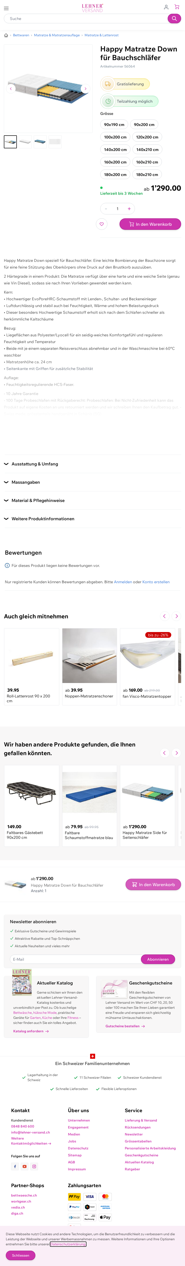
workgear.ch (21, 1201)
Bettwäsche (22, 1012)
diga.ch (17, 1213)
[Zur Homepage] (6, 35)
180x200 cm (115, 174)
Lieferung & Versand (141, 1120)
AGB (71, 1162)
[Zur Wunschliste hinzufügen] (101, 224)
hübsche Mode (45, 1012)
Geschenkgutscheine (141, 1155)
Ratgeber (132, 1169)
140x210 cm (147, 149)
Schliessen (20, 1255)
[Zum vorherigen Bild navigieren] (11, 89)
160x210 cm (147, 162)
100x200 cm (115, 137)
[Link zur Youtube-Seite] (25, 1166)
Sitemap (75, 1155)
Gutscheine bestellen (125, 1026)
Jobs (72, 1141)
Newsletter (134, 1134)
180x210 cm (147, 174)
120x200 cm (147, 137)
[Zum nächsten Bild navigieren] (85, 89)
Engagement (78, 1127)
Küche (47, 1017)
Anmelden (123, 581)
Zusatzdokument (19, 438)
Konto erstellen (156, 581)
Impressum (77, 1169)
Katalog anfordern (31, 1031)
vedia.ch (18, 1207)
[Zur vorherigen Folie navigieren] (165, 616)
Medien (74, 1134)
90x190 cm (114, 124)
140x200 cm (115, 149)
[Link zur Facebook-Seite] (16, 1166)
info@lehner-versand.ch (30, 1132)
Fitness (73, 1017)
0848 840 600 (22, 1126)
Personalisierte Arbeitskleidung (150, 1148)
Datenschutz (78, 1148)
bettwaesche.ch (24, 1195)
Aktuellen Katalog (139, 1162)
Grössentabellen (138, 1141)
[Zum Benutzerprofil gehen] (167, 6)
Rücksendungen (138, 1127)
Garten (35, 1017)
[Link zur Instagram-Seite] (34, 1166)
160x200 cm (115, 162)
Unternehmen (79, 1120)
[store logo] (92, 8)
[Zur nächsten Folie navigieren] (176, 616)
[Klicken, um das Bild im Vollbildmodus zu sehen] (48, 89)
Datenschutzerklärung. (68, 1244)
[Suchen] (174, 18)
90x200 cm (144, 124)
